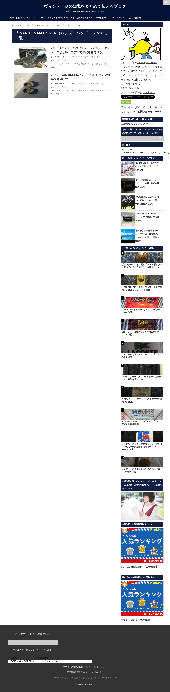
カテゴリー (126, 149)
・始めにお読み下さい (18, 17)
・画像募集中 (101, 17)
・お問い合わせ (134, 17)
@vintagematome (146, 62)
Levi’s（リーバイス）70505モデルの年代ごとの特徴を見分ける (141, 378)
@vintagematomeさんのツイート (138, 124)
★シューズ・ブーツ (58, 60)
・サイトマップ (117, 17)
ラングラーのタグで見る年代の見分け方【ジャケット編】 (140, 470)
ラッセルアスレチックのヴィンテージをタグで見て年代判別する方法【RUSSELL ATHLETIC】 (141, 447)
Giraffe (91, 684)
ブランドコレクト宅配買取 (135, 620)
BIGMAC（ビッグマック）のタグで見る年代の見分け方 (141, 400)
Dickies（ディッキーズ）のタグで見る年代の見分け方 (141, 310)
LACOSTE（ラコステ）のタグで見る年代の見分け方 (141, 355)
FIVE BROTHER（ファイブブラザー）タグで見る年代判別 (141, 422)
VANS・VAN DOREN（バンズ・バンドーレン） (83, 57)
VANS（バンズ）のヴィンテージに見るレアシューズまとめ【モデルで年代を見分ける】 (80, 50)
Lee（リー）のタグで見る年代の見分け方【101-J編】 (141, 333)
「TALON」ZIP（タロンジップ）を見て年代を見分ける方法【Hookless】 (141, 288)
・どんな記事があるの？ (81, 17)
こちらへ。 (149, 92)
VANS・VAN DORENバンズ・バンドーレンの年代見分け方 (80, 77)
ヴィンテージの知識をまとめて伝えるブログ (85, 6)
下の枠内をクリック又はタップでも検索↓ (29, 658)
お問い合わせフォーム (150, 111)
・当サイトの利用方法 (58, 17)
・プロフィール (38, 17)
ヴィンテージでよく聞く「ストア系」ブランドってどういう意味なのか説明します (141, 265)
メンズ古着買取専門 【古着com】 (139, 566)
